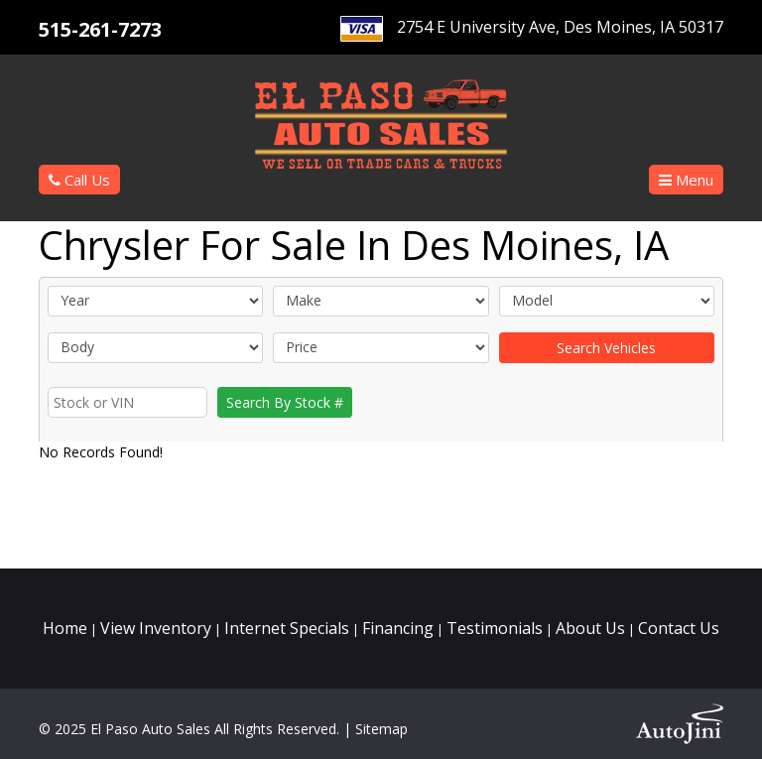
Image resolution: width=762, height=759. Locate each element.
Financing (398, 628)
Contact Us (678, 628)
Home (65, 628)
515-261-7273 (100, 29)
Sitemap (381, 728)
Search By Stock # (284, 402)
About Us (590, 628)
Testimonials (494, 628)
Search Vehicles (606, 347)
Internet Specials (286, 628)
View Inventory (155, 628)
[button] (686, 179)
